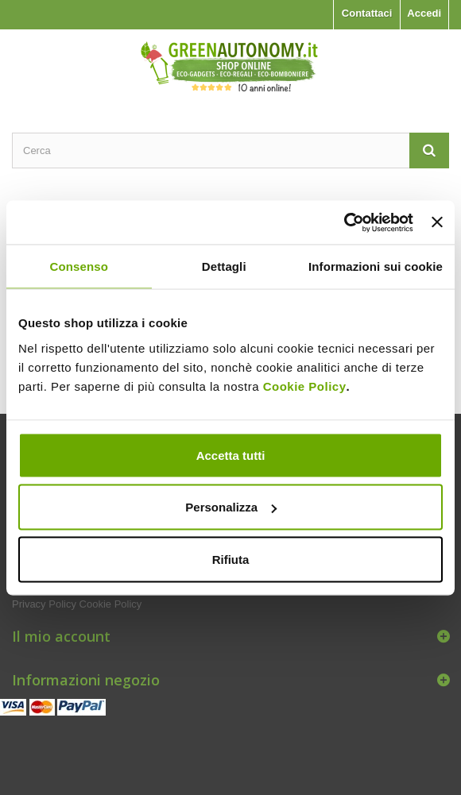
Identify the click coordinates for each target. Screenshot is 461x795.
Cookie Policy (305, 385)
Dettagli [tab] (224, 266)
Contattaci (367, 13)
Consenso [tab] (79, 266)
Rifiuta (231, 558)
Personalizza (231, 507)
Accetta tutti (230, 454)
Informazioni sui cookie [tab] (375, 266)
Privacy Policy (44, 604)
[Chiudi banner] (437, 222)
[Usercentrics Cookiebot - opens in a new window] (343, 222)
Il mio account (61, 636)
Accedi (424, 13)
